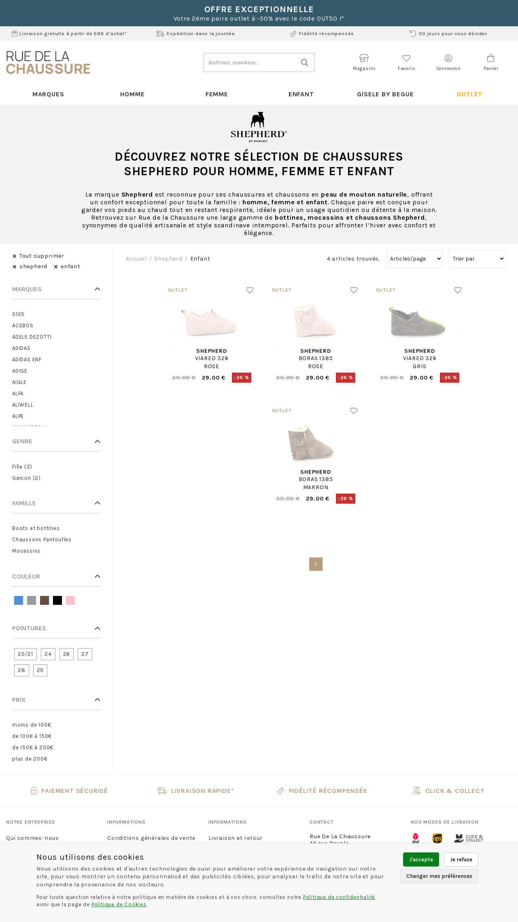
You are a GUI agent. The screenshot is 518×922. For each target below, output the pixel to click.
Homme (132, 94)
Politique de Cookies (118, 904)
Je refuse (461, 859)
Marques (48, 94)
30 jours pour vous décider (448, 33)
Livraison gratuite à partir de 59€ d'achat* (69, 33)
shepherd (168, 258)
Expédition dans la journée (195, 33)
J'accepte (421, 859)
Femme (217, 94)
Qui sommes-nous (32, 838)
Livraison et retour (235, 838)
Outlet (469, 94)
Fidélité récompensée (322, 33)
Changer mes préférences (439, 876)
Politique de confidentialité (339, 897)
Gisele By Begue (385, 94)
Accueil (136, 258)
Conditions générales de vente (151, 838)
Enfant (301, 94)
